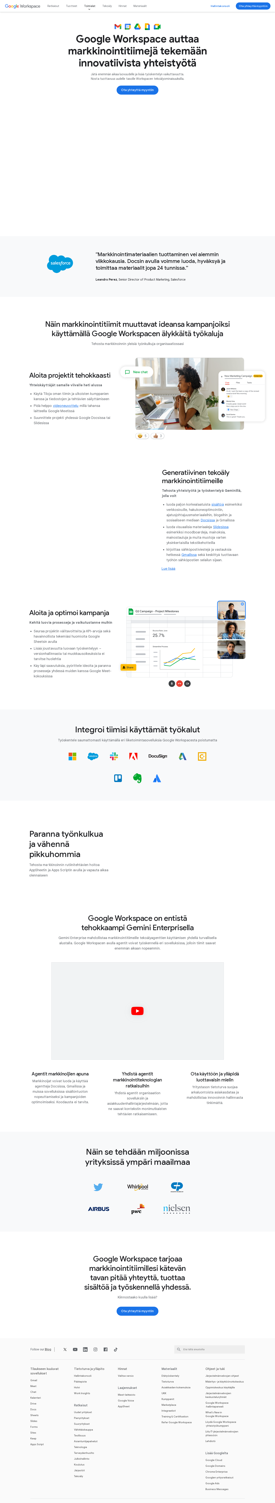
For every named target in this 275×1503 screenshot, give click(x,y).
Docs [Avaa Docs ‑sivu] (33, 1409)
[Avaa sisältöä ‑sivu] (217, 504)
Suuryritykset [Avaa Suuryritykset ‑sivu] (82, 1423)
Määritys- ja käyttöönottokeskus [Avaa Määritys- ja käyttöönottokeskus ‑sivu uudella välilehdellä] (224, 1381)
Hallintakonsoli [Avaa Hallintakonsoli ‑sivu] (82, 1375)
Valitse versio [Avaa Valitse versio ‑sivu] (126, 1375)
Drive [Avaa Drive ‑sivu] (33, 1403)
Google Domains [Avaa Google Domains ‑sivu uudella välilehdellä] (215, 1466)
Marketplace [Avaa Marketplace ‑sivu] (169, 1405)
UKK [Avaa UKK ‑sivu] (164, 1393)
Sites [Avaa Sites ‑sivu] (33, 1432)
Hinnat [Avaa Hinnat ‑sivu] (123, 6)
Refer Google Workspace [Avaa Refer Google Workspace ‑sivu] (177, 1422)
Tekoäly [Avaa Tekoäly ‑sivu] (107, 6)
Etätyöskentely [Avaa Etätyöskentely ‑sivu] (170, 1375)
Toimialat (90, 6)
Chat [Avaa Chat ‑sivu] (33, 1392)
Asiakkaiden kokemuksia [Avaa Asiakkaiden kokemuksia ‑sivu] (176, 1387)
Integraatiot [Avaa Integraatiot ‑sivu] (169, 1410)
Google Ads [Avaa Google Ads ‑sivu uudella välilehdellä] (212, 1483)
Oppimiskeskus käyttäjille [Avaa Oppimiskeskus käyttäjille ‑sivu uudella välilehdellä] (220, 1387)
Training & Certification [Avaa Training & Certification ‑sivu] (175, 1416)
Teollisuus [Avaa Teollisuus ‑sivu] (80, 1435)
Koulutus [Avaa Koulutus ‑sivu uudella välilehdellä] (79, 1464)
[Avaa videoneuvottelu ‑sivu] (66, 406)
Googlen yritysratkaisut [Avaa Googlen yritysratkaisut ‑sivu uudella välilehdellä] (219, 1477)
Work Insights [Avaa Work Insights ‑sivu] (82, 1393)
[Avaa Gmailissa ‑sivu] (189, 555)
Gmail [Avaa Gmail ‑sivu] (33, 1380)
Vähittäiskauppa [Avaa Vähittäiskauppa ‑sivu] (83, 1429)
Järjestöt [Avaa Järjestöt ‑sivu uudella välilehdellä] (79, 1470)
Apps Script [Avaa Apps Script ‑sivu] (37, 1444)
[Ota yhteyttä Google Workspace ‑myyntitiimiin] (253, 6)
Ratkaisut (53, 6)
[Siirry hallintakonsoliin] (220, 6)
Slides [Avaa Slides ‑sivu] (33, 1421)
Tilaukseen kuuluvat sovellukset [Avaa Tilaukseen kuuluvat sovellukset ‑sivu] (44, 1371)
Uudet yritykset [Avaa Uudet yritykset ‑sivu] (83, 1412)
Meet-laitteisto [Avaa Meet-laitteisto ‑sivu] (126, 1394)
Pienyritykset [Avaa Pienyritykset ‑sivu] (81, 1418)
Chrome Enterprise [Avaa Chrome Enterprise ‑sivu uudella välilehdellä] (216, 1471)
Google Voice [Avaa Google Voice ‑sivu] (126, 1400)
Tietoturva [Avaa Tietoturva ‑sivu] (168, 1381)
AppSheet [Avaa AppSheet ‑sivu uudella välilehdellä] (124, 1406)
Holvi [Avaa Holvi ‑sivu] (77, 1387)
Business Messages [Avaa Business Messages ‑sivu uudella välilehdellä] (217, 1489)
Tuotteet (71, 6)
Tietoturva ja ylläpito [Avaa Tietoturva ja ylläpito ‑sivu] (89, 1369)
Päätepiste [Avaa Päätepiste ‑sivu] (80, 1381)
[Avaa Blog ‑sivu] (48, 1349)
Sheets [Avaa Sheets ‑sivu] (34, 1415)
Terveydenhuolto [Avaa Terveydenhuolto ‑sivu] (84, 1453)
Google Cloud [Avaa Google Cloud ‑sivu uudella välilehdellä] (213, 1460)
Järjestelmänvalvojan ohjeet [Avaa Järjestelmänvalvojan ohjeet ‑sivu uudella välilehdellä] (222, 1375)
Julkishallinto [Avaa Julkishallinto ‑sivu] (81, 1458)
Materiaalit (140, 6)
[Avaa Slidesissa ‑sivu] (221, 527)
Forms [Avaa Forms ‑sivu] (34, 1426)
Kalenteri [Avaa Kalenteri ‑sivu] (35, 1397)
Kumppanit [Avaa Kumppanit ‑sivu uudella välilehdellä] (168, 1399)
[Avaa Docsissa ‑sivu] (208, 520)
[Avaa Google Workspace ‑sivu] (22, 6)
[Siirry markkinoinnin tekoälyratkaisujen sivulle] (168, 569)
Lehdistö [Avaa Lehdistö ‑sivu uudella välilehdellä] (210, 1441)
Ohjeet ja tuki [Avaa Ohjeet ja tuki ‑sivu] (215, 1369)
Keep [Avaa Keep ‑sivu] (33, 1438)
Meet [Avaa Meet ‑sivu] (33, 1386)
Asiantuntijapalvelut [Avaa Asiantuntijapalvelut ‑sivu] (85, 1441)
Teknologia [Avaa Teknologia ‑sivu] (80, 1447)
